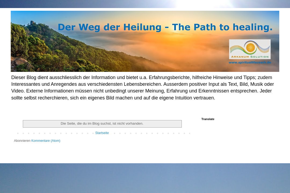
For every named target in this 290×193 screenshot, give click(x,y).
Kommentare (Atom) (45, 141)
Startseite (102, 133)
